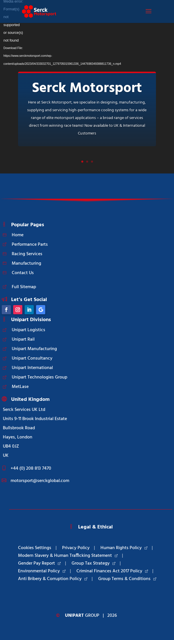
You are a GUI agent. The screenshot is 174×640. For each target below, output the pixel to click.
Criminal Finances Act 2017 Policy (112, 571)
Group (82, 615)
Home (17, 235)
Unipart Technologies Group (39, 377)
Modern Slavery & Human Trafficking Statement (68, 555)
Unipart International (32, 368)
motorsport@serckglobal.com (40, 481)
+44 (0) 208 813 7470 (31, 468)
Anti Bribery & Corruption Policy (52, 579)
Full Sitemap (24, 287)
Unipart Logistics (28, 330)
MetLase (20, 387)
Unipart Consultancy (32, 358)
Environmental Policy (42, 571)
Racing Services (27, 254)
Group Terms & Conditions (127, 579)
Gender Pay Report (39, 563)
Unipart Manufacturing (34, 349)
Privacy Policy (76, 548)
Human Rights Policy (123, 548)
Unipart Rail (23, 339)
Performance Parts (30, 244)
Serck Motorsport (87, 88)
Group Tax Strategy (93, 563)
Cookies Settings (34, 548)
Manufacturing (26, 263)
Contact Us (23, 273)
